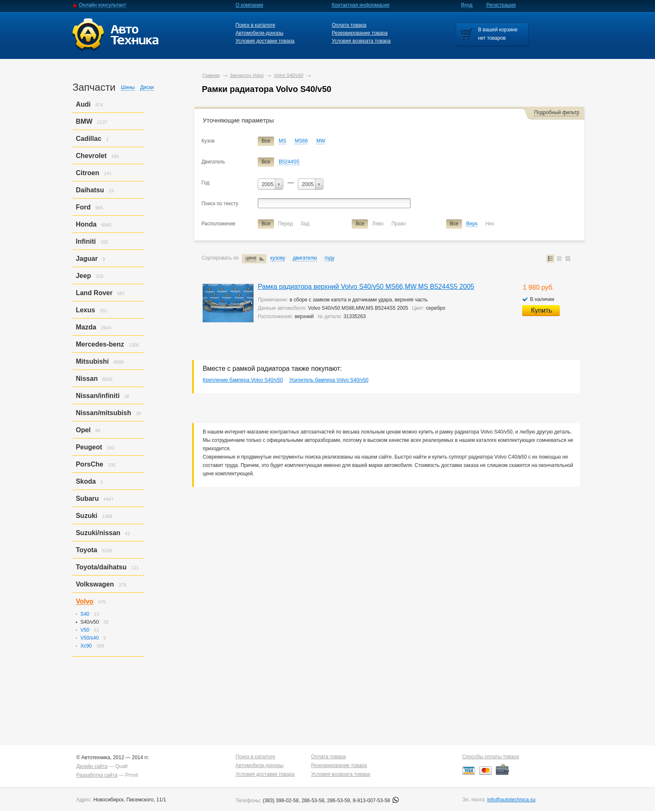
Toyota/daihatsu (101, 567)
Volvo (84, 601)
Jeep (83, 275)
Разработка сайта (96, 775)
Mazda (86, 327)
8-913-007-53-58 (376, 800)
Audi (83, 104)
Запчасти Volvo (247, 75)
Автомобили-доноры (260, 33)
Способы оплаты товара (490, 757)
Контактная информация (360, 5)
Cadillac (88, 138)
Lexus (85, 310)
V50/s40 (89, 638)
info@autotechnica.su (511, 800)
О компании (249, 5)
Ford (83, 207)
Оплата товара (349, 25)
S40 (84, 614)
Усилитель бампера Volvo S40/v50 (328, 380)
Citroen (87, 172)
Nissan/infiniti (97, 395)
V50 (84, 630)
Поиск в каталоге (255, 25)
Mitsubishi (92, 361)
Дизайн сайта (91, 766)
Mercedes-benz (100, 344)
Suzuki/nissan (98, 532)
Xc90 (85, 646)
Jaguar (86, 258)
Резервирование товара (360, 33)
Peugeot (89, 447)
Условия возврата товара (361, 41)
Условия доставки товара (265, 41)
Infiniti (86, 241)
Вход (466, 5)
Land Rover (94, 292)
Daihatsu (90, 190)
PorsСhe (89, 464)
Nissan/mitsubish (103, 412)
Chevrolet (91, 155)
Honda (86, 224)
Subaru (87, 498)
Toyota (86, 549)
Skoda (86, 481)
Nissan (86, 378)
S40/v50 (89, 622)
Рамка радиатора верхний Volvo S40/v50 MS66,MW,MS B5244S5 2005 (366, 286)
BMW (84, 121)
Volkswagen (95, 584)
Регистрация (500, 5)
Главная (211, 75)
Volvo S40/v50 (288, 75)
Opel (83, 430)
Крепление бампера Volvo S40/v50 (243, 380)
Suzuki (86, 515)
